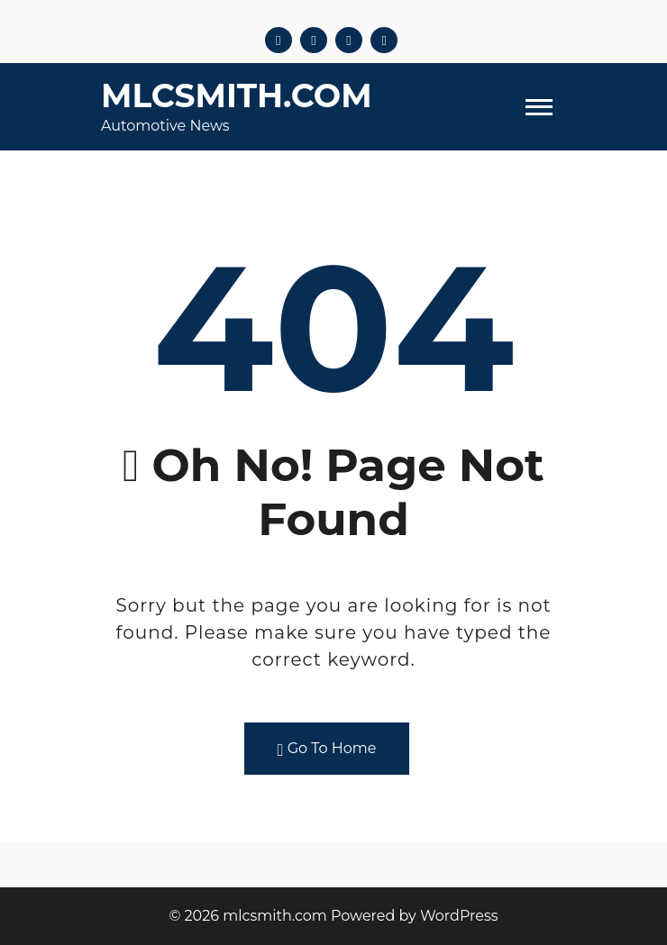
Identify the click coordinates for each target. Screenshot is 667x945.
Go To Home (327, 749)
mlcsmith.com (236, 95)
